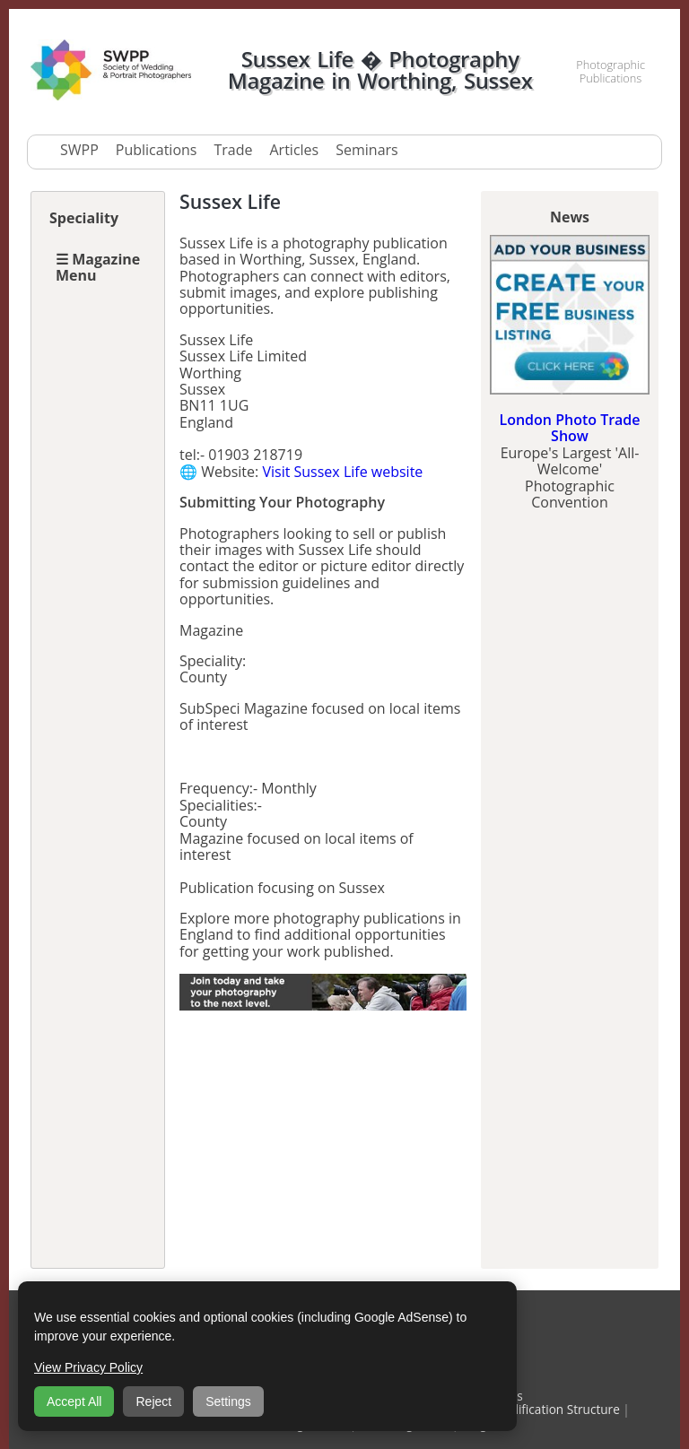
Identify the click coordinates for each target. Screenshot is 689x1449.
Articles (293, 150)
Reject (153, 1401)
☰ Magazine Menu (98, 267)
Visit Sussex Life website (342, 472)
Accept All (74, 1401)
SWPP (79, 150)
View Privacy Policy (88, 1367)
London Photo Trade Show (569, 428)
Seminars (366, 150)
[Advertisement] (323, 1140)
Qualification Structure (556, 1409)
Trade (233, 150)
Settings (228, 1401)
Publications (156, 150)
